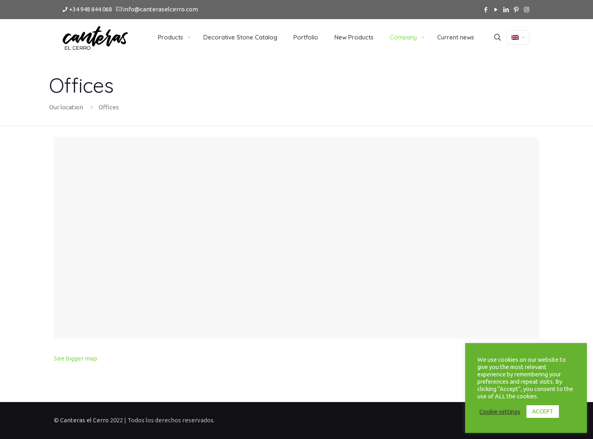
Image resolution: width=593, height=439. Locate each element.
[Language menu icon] (518, 37)
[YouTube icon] (496, 9)
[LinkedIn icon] (506, 9)
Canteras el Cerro (85, 420)
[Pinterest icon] (516, 9)
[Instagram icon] (527, 9)
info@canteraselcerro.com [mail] (160, 9)
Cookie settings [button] (499, 411)
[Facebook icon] (486, 9)
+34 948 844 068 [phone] (90, 9)
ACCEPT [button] (542, 411)
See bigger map (75, 358)
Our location (66, 107)
